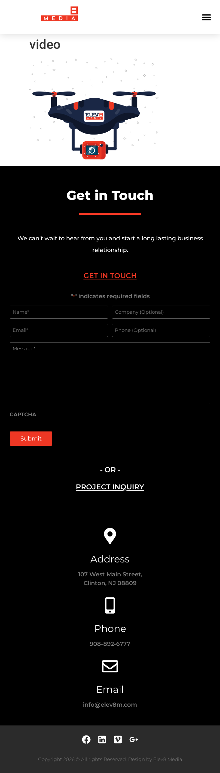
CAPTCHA (23, 414)
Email (110, 689)
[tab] (110, 275)
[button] (206, 17)
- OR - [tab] (110, 469)
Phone (110, 629)
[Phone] (110, 605)
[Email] (110, 666)
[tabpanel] (110, 373)
